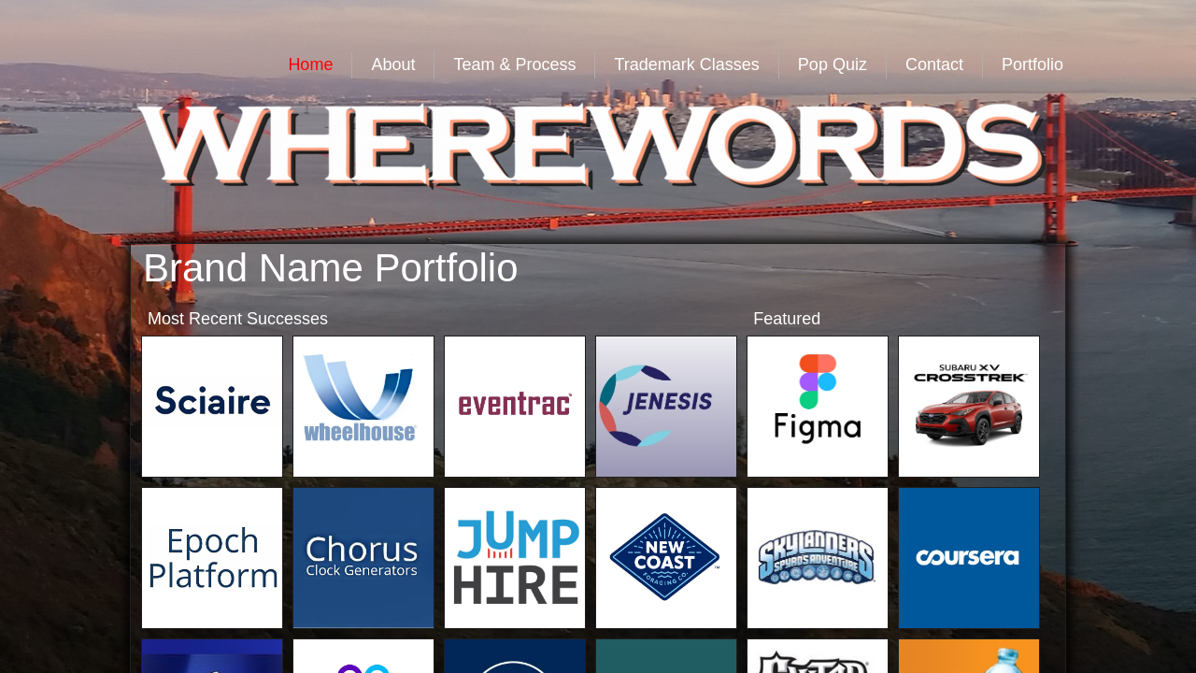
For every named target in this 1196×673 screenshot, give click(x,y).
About (393, 64)
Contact (934, 64)
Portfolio (1032, 64)
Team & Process (514, 64)
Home (310, 64)
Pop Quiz (832, 64)
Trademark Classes (686, 64)
